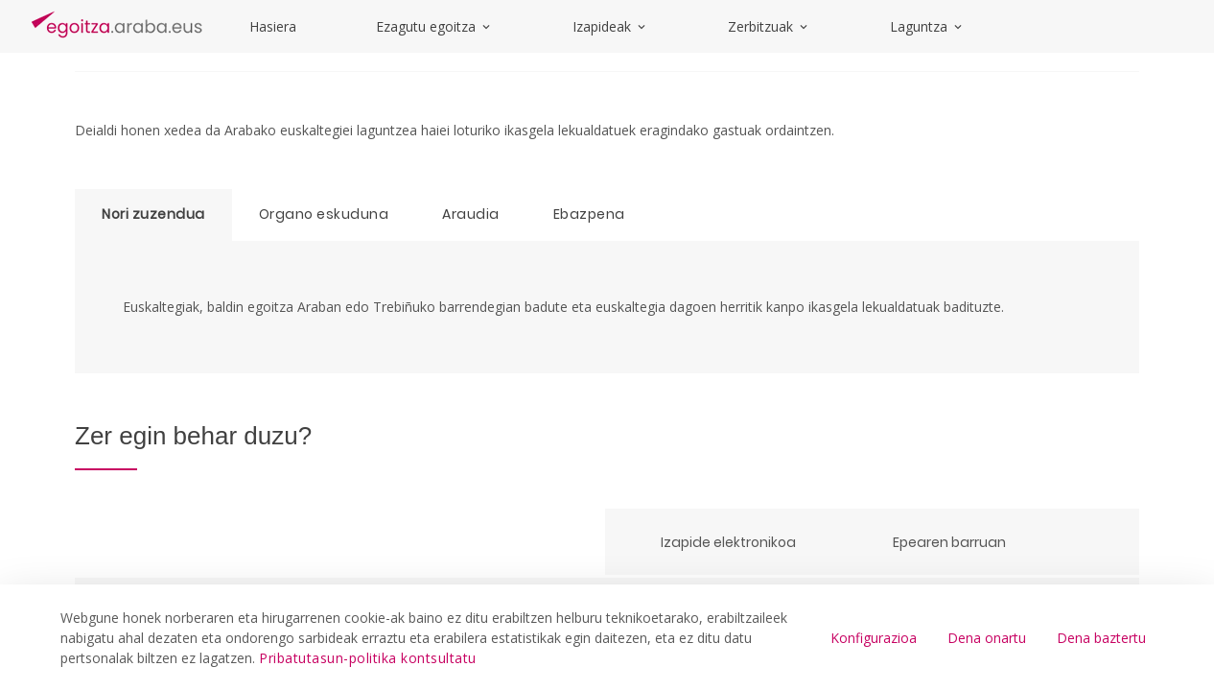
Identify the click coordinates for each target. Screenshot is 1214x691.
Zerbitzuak (769, 26)
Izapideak (610, 26)
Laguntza (927, 26)
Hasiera (272, 26)
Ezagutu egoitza (434, 26)
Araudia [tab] (471, 214)
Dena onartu (986, 638)
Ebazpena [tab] (589, 214)
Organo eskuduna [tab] (324, 214)
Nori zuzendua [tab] (153, 214)
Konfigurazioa (873, 638)
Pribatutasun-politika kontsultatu (368, 658)
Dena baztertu (1101, 638)
